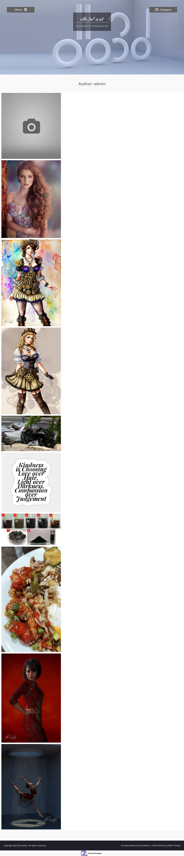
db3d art (92, 18)
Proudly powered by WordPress (135, 845)
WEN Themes (174, 845)
